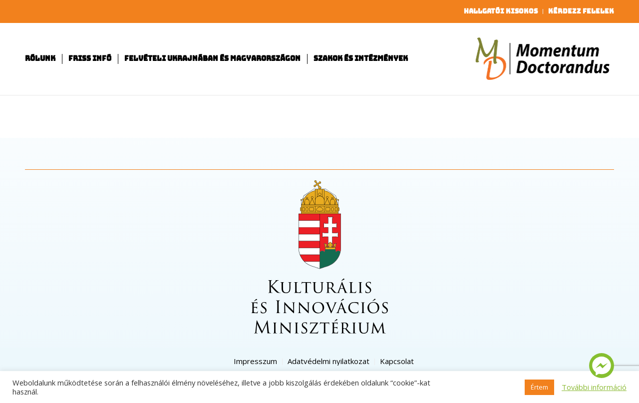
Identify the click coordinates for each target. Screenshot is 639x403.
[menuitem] (501, 11)
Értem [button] (539, 387)
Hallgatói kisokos (501, 11)
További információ (594, 387)
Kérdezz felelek (581, 11)
